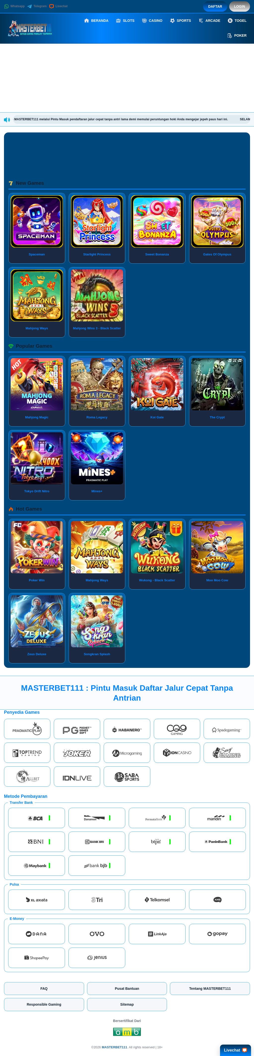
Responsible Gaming (44, 1004)
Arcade (209, 20)
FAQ (44, 989)
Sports (180, 20)
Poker (237, 35)
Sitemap (127, 1004)
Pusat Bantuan (127, 989)
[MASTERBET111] (31, 28)
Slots (125, 20)
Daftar (215, 6)
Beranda (96, 20)
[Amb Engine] (127, 1033)
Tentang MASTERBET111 (210, 989)
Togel (237, 20)
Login (239, 6)
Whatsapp (14, 6)
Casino (152, 20)
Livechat (58, 6)
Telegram (36, 6)
